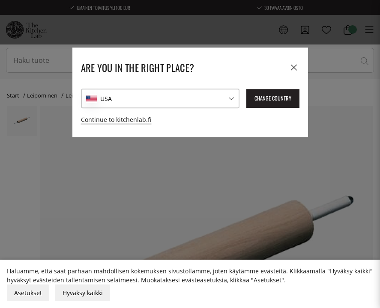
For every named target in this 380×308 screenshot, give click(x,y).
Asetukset (28, 293)
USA (106, 99)
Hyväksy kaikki (83, 293)
